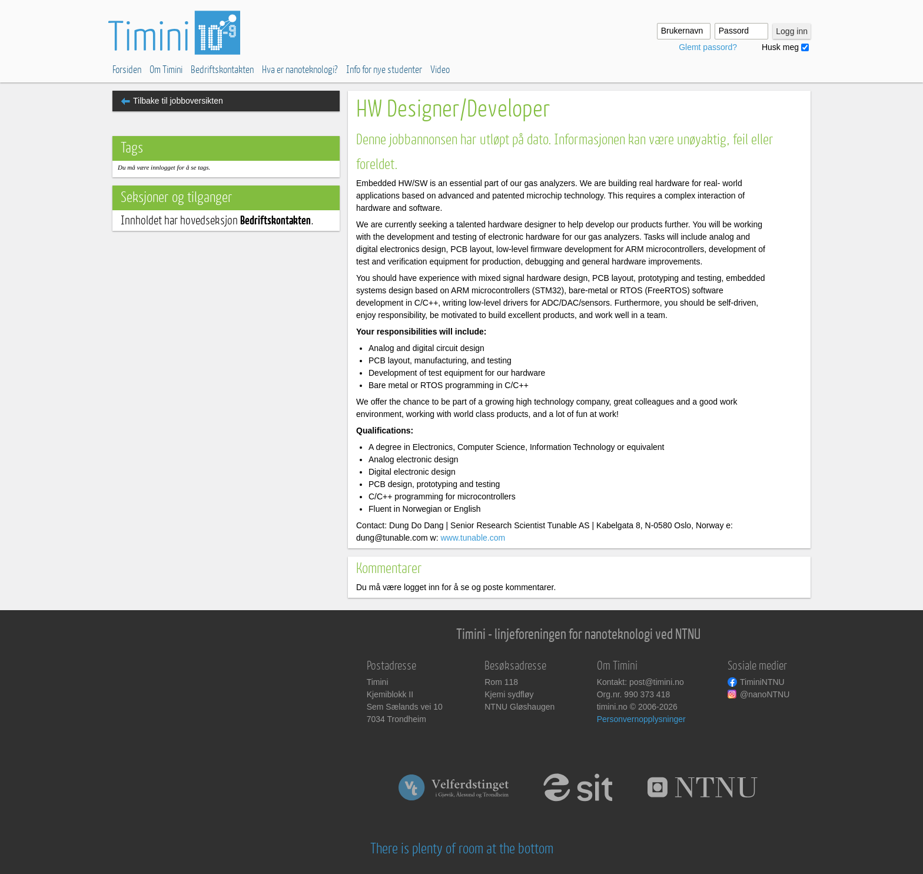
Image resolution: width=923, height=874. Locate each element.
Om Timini (166, 70)
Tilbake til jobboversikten (178, 100)
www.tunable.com (472, 537)
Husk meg (780, 47)
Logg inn (792, 31)
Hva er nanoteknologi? (300, 70)
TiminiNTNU (762, 682)
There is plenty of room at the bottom (461, 849)
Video (440, 70)
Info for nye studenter (384, 70)
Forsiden (126, 70)
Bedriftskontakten (222, 70)
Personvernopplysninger (641, 719)
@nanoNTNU (764, 694)
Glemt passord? (708, 47)
